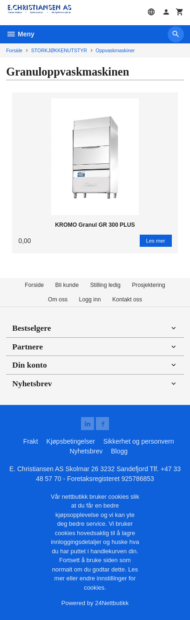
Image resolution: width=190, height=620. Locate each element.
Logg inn (90, 299)
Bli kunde (67, 285)
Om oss (58, 299)
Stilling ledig (105, 285)
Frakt (30, 441)
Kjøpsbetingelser (71, 441)
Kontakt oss (127, 299)
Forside (14, 50)
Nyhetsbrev (85, 451)
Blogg (119, 451)
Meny (20, 34)
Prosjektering (148, 285)
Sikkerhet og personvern (138, 441)
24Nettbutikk (112, 602)
